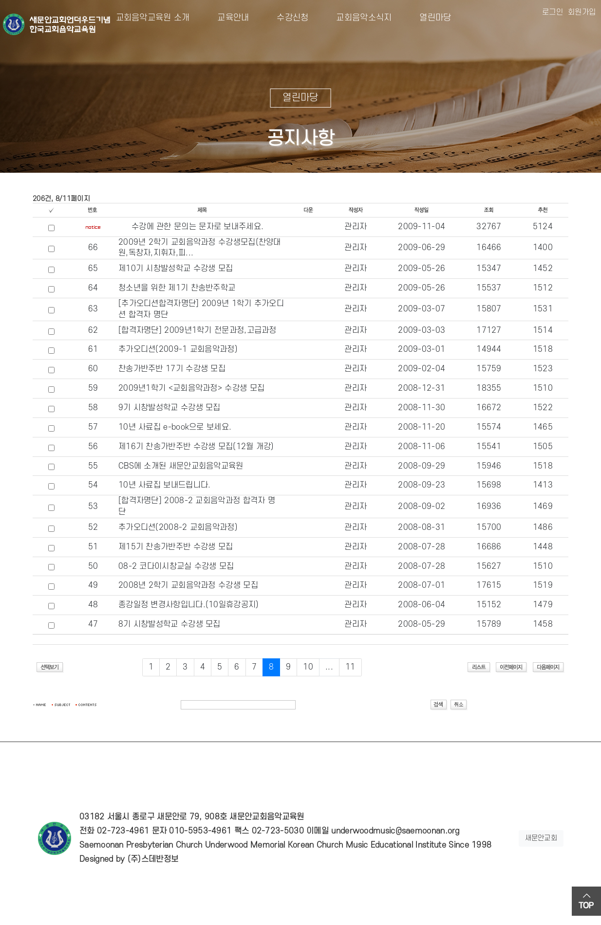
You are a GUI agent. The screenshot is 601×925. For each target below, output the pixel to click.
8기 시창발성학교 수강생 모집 (169, 624)
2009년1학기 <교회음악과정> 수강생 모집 (191, 388)
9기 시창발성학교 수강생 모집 (169, 407)
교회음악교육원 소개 (153, 17)
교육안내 (225, 17)
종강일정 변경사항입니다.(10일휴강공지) (188, 604)
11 (350, 667)
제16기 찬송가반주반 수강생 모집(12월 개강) (196, 446)
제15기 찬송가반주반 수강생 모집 (175, 547)
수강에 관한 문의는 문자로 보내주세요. (197, 226)
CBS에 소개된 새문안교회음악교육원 (181, 466)
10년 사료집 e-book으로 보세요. (174, 427)
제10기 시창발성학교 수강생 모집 (175, 268)
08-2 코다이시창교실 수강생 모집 (176, 566)
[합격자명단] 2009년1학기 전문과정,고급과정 (197, 330)
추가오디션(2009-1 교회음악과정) (178, 349)
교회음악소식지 (356, 17)
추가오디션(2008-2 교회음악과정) (178, 527)
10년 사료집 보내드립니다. (164, 485)
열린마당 (427, 17)
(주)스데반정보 (153, 859)
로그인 (552, 12)
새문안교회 (541, 838)
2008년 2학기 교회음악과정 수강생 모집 (188, 585)
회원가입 (582, 12)
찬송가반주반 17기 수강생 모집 (171, 368)
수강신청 (285, 17)
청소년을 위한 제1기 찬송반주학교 (176, 288)
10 (308, 667)
